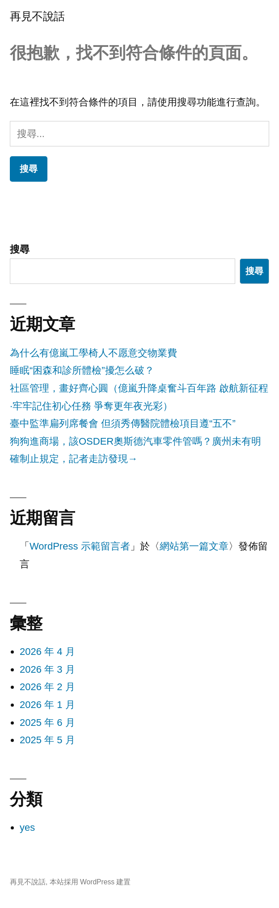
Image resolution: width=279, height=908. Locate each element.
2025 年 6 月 (47, 722)
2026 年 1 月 (47, 704)
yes (27, 827)
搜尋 (20, 249)
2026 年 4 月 (47, 651)
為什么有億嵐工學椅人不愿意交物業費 (93, 352)
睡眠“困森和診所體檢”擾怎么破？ (82, 370)
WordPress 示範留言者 (80, 546)
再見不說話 (37, 16)
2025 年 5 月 (47, 740)
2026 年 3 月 (47, 669)
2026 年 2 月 (47, 686)
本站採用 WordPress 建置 (90, 882)
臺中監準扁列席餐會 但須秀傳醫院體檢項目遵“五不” (123, 423)
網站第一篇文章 (194, 546)
